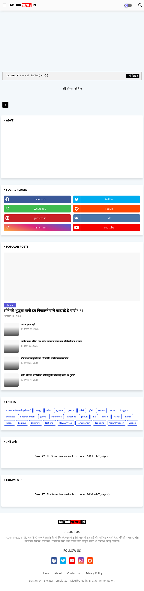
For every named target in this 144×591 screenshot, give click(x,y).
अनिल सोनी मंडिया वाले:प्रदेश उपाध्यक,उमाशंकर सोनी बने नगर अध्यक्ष (51, 341)
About (58, 573)
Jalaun (84, 416)
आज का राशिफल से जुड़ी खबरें (18, 410)
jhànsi (128, 416)
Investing (71, 416)
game (43, 416)
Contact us (73, 573)
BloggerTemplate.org (102, 580)
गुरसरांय (59, 410)
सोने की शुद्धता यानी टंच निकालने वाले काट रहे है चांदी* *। (43, 310)
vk (109, 218)
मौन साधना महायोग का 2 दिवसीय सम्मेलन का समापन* (45, 358)
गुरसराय (71, 410)
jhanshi (104, 416)
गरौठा (48, 410)
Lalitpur (22, 422)
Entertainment (27, 416)
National (49, 422)
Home (45, 573)
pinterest (40, 218)
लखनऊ (101, 410)
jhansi (116, 416)
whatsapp (40, 208)
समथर (112, 410)
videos (132, 422)
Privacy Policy (94, 573)
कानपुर (38, 410)
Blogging (124, 410)
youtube (109, 227)
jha (94, 416)
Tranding (99, 422)
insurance (56, 416)
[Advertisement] (72, 40)
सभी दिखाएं (133, 75)
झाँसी (91, 410)
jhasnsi (9, 422)
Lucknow (35, 422)
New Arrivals (65, 422)
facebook (40, 199)
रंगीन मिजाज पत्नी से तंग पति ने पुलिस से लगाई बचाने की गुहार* (48, 375)
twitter (109, 199)
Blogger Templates (55, 580)
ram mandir (83, 422)
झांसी (82, 410)
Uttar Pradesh (116, 422)
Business (10, 416)
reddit (109, 208)
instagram (40, 227)
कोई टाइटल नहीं (28, 324)
